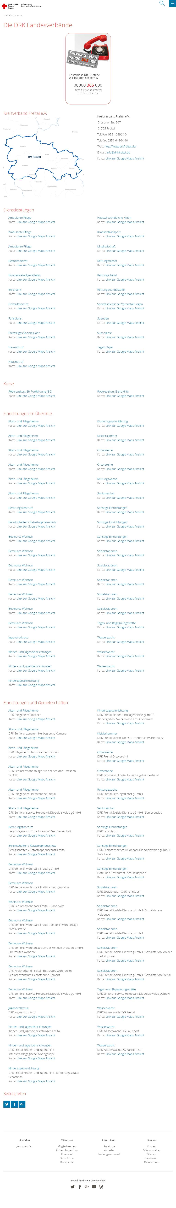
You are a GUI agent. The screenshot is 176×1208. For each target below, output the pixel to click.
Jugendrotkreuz (18, 637)
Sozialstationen (107, 551)
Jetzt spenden (24, 1146)
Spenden (103, 318)
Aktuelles (109, 1150)
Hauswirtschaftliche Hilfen (114, 218)
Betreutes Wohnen (20, 536)
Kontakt (151, 1146)
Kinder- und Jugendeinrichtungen (30, 652)
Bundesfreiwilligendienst (24, 275)
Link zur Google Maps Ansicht (125, 158)
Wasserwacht (106, 637)
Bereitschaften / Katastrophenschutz (32, 522)
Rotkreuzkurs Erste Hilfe (113, 391)
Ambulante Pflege (19, 218)
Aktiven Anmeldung (67, 1150)
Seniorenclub (105, 493)
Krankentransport (109, 232)
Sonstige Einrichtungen (112, 508)
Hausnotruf (15, 347)
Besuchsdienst (18, 261)
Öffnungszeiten (151, 1150)
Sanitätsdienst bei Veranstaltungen (120, 304)
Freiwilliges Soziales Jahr (24, 333)
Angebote (109, 1146)
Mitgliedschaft (106, 246)
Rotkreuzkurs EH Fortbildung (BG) (30, 391)
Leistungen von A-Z (109, 1154)
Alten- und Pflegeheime (23, 421)
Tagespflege (105, 347)
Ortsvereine (105, 450)
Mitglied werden (67, 1146)
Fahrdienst (15, 318)
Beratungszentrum (20, 508)
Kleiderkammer (107, 436)
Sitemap (151, 1154)
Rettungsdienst (107, 261)
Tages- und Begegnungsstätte (116, 623)
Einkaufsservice (18, 304)
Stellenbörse (67, 1158)
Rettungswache (107, 479)
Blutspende (66, 1162)
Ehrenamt (14, 290)
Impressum (151, 1158)
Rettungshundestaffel (111, 290)
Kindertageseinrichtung (23, 681)
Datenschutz (151, 1162)
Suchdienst (104, 333)
